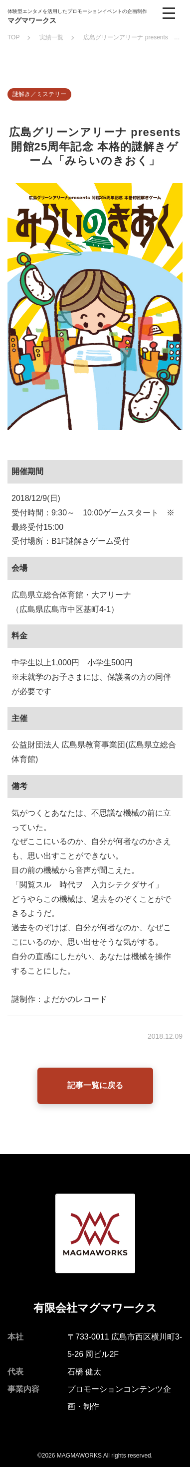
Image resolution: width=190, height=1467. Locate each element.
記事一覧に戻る (95, 1085)
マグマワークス (31, 20)
